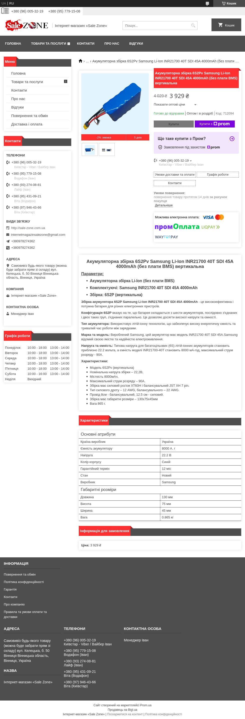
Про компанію (14, 604)
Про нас (111, 43)
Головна (13, 43)
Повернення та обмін (29, 116)
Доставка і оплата (26, 124)
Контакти (85, 43)
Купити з (215, 124)
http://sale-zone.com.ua (28, 228)
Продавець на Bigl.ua (122, 710)
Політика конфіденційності (24, 582)
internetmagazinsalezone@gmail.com (38, 235)
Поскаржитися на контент (124, 714)
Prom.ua (146, 705)
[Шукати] (193, 25)
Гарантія (10, 589)
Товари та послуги (48, 43)
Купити (173, 124)
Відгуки (136, 43)
